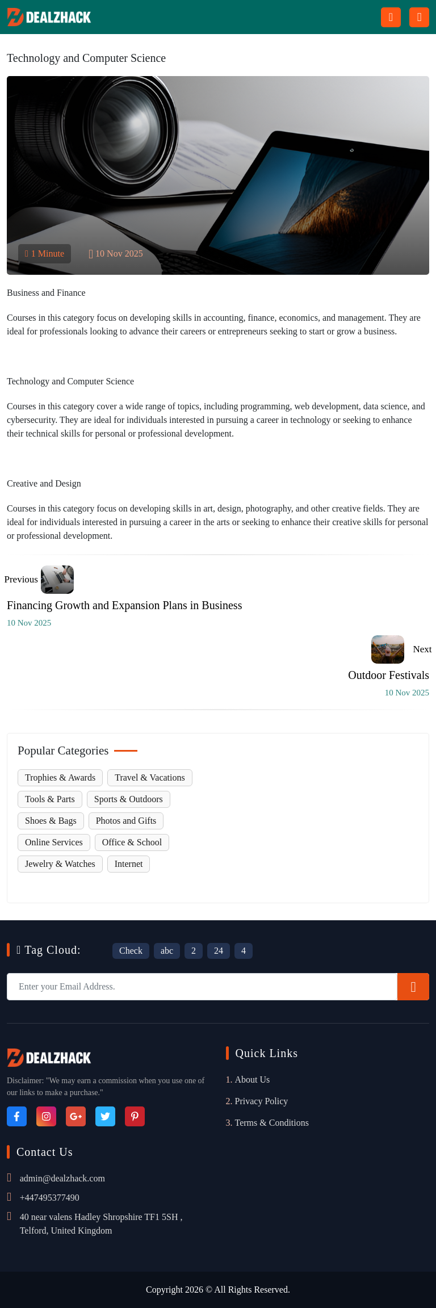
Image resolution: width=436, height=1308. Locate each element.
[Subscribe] (413, 986)
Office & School (132, 842)
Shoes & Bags (51, 820)
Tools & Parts (50, 799)
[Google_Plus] (76, 1116)
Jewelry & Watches (60, 864)
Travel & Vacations (150, 777)
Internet (129, 864)
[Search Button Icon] (391, 17)
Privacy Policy (261, 1101)
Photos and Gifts (126, 820)
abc (167, 950)
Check (130, 950)
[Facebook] (17, 1116)
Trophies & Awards (60, 777)
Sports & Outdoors (128, 799)
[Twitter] (105, 1116)
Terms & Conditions (272, 1122)
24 (218, 950)
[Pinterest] (135, 1116)
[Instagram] (46, 1116)
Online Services (54, 842)
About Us (252, 1079)
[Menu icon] (419, 17)
